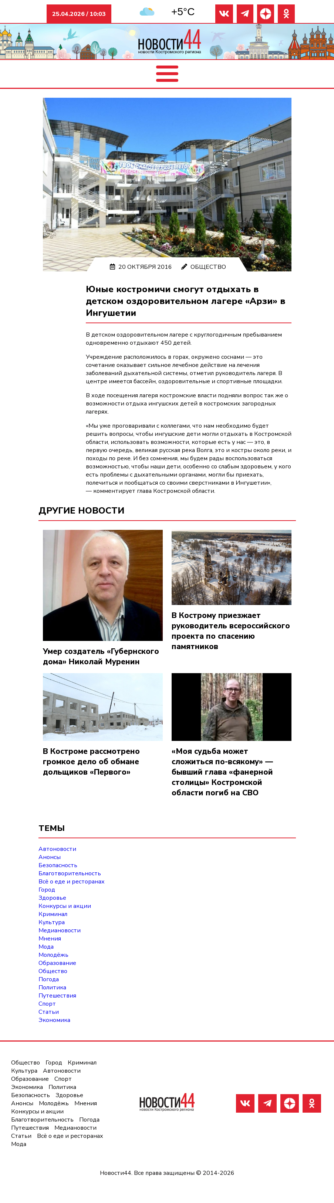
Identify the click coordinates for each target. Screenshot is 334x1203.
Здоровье (52, 898)
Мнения (49, 939)
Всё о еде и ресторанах (71, 882)
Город (46, 890)
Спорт (47, 1004)
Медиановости (59, 930)
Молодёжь (53, 955)
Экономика (54, 1020)
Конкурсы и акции (64, 906)
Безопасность (57, 865)
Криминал (52, 914)
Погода (48, 979)
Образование (57, 963)
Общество (208, 267)
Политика (52, 987)
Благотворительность (69, 873)
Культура (51, 922)
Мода (46, 947)
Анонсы (49, 857)
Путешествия (57, 996)
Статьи (48, 1012)
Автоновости (57, 849)
